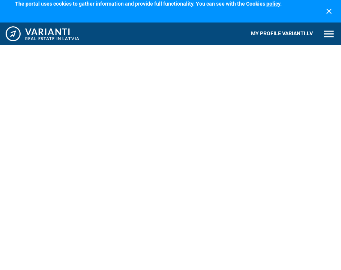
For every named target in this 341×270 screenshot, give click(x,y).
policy (273, 4)
